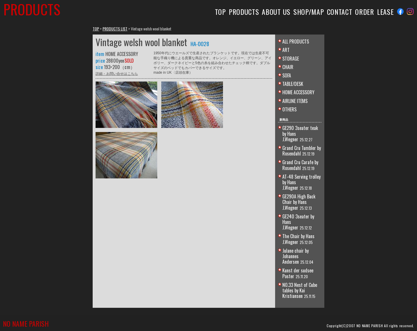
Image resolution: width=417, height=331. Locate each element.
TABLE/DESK (292, 83)
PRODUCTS (244, 11)
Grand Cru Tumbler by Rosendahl (301, 150)
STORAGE (290, 58)
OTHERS (289, 109)
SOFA (286, 75)
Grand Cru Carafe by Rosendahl (300, 165)
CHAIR (287, 67)
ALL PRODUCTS (295, 41)
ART (286, 49)
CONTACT (339, 11)
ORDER (364, 11)
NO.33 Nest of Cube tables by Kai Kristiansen (299, 290)
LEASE (385, 11)
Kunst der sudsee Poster (297, 273)
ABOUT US (276, 11)
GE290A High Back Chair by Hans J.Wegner (298, 202)
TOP (220, 11)
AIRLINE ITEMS (295, 100)
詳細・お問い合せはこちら (117, 73)
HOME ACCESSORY (298, 92)
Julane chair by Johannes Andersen (295, 256)
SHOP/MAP (308, 11)
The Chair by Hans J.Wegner (298, 239)
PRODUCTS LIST (115, 29)
